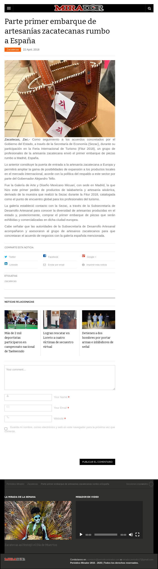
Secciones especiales (137, 484)
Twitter (12, 257)
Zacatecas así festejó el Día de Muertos (31, 545)
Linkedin (13, 264)
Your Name (60, 397)
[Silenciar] (131, 535)
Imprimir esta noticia (97, 264)
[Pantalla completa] (137, 535)
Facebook (53, 257)
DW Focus (79, 8)
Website (59, 418)
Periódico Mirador (15, 560)
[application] (109, 520)
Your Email (60, 407)
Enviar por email (56, 264)
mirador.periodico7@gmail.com (137, 559)
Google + (91, 257)
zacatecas (11, 281)
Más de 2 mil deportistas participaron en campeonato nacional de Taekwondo (20, 342)
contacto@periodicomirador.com (103, 559)
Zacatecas (13, 49)
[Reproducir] (81, 535)
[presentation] (36, 447)
